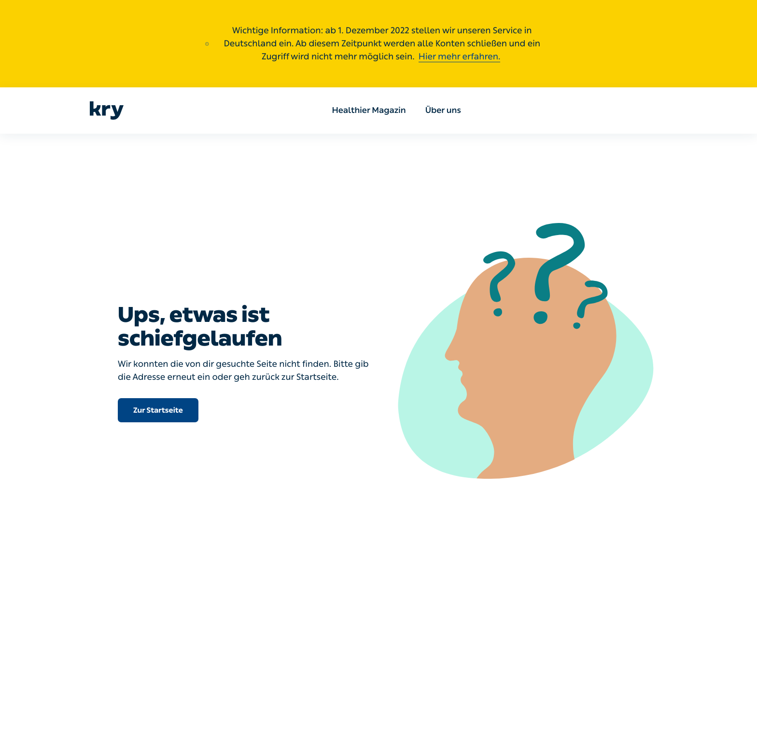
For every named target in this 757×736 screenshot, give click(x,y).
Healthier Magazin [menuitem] (369, 110)
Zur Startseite (158, 410)
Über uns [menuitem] (443, 110)
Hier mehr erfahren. (460, 56)
